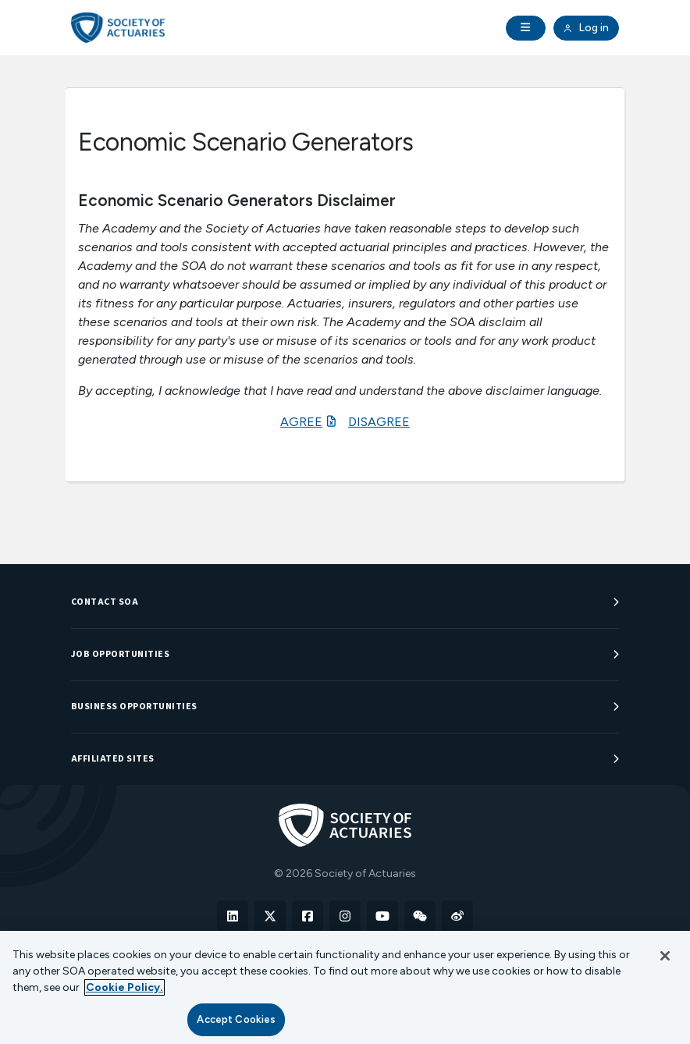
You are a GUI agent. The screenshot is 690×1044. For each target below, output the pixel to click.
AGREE (301, 421)
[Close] (665, 956)
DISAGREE (379, 421)
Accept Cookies (236, 1019)
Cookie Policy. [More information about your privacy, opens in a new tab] (124, 987)
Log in (586, 28)
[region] (345, 987)
